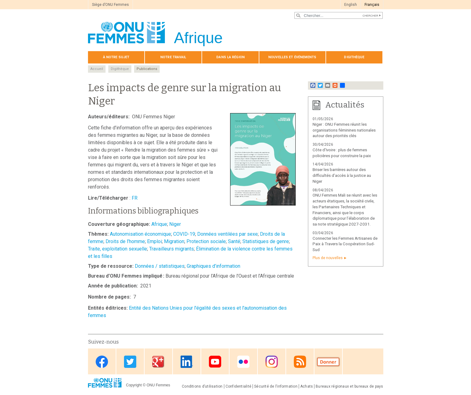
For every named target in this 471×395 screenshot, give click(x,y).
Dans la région (230, 57)
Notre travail (173, 57)
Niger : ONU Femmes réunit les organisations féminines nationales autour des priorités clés (344, 130)
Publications (147, 69)
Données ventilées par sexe (227, 234)
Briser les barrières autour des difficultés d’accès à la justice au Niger (342, 175)
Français (372, 4)
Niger (175, 224)
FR (135, 198)
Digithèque (354, 57)
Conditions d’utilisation (202, 386)
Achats (306, 386)
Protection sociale (206, 241)
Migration (174, 241)
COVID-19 (184, 234)
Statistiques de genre (265, 241)
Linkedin (187, 361)
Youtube (215, 361)
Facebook (102, 361)
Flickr (243, 361)
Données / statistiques (160, 266)
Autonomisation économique (140, 234)
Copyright (134, 385)
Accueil (96, 69)
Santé (234, 241)
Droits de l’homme (125, 241)
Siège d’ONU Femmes (110, 4)
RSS (300, 361)
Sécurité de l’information (275, 386)
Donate (328, 361)
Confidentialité (238, 386)
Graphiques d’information (213, 266)
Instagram (271, 361)
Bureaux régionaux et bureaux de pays (349, 386)
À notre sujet (116, 57)
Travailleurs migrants (171, 249)
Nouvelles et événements (292, 57)
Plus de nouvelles (328, 258)
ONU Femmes (158, 385)
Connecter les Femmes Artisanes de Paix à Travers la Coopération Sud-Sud (345, 244)
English (350, 4)
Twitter (130, 361)
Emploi (154, 241)
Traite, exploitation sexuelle (117, 249)
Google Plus (158, 361)
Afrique (159, 224)
